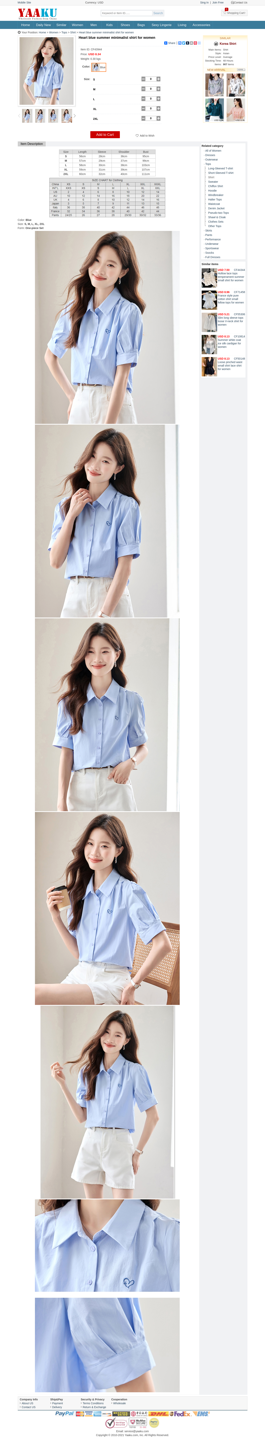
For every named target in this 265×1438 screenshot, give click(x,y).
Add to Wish (147, 135)
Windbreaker (216, 195)
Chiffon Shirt (215, 186)
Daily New (43, 25)
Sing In (204, 2)
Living (182, 25)
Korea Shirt (225, 44)
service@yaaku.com (136, 1431)
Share (169, 43)
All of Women (213, 150)
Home (25, 25)
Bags (141, 25)
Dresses (210, 155)
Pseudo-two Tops (218, 212)
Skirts (208, 230)
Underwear (211, 243)
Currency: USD (94, 2)
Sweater (213, 181)
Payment (57, 1403)
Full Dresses (212, 257)
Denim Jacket (216, 208)
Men (94, 25)
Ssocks (209, 252)
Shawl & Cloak (217, 217)
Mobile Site (24, 2)
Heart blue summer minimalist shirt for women (106, 32)
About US (27, 1403)
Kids (109, 25)
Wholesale (119, 1403)
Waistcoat (214, 203)
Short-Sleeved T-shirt (221, 172)
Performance (213, 239)
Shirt (73, 32)
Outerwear (211, 159)
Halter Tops (215, 199)
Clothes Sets (216, 221)
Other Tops (214, 226)
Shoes (125, 25)
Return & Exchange (94, 1407)
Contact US (29, 1407)
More (241, 70)
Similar (61, 25)
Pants (208, 235)
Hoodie (212, 190)
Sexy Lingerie (162, 25)
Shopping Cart (235, 12)
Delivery (57, 1407)
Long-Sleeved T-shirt (220, 168)
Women (77, 25)
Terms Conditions (93, 1403)
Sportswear (212, 248)
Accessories (201, 25)
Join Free (218, 2)
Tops (64, 32)
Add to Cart (105, 135)
